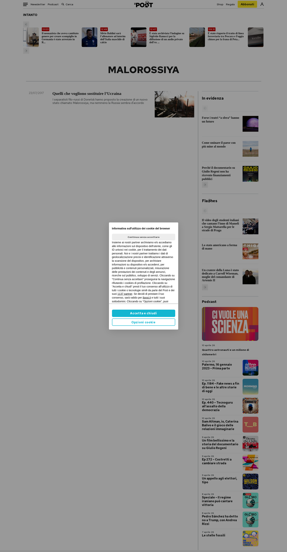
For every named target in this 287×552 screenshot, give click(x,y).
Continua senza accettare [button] (144, 237)
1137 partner (124, 293)
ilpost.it (147, 297)
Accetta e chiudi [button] (143, 313)
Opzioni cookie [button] (143, 322)
